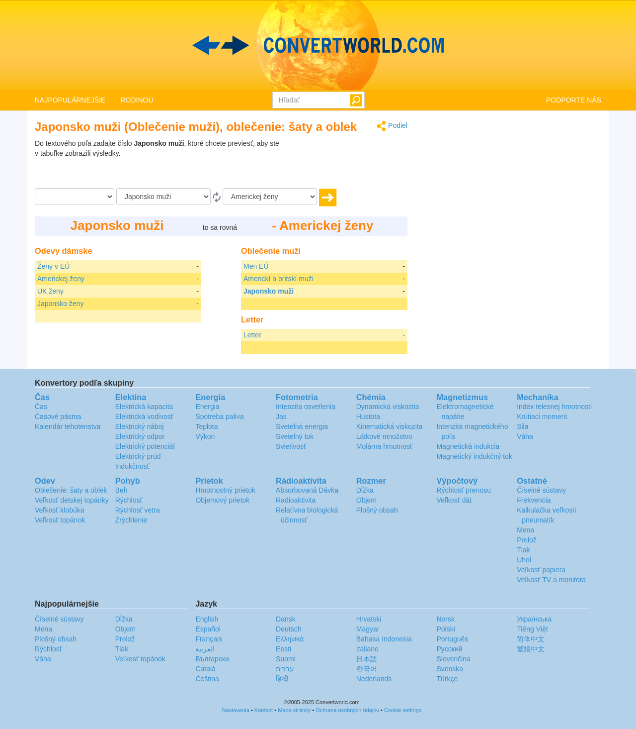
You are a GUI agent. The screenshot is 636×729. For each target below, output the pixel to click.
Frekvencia (534, 500)
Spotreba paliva (219, 416)
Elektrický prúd (138, 456)
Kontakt (263, 710)
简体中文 (531, 639)
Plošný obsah (377, 510)
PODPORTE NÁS (573, 100)
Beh (121, 490)
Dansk (286, 619)
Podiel (392, 126)
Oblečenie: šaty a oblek (71, 490)
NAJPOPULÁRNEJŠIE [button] (70, 100)
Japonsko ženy (60, 304)
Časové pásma (58, 416)
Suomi (286, 659)
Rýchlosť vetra (137, 510)
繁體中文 (531, 649)
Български (212, 659)
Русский (449, 649)
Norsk (445, 619)
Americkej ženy (60, 279)
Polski (445, 629)
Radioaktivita (296, 500)
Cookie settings (402, 710)
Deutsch (288, 629)
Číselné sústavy (541, 490)
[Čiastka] (74, 196)
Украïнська (534, 619)
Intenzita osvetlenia (305, 407)
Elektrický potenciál (145, 446)
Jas (281, 416)
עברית (285, 669)
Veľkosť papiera (541, 570)
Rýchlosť (129, 500)
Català (205, 669)
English (206, 619)
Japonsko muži (268, 291)
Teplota (206, 426)
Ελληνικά (290, 639)
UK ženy (50, 291)
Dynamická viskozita (387, 407)
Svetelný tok (295, 436)
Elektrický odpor (140, 436)
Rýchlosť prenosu (463, 490)
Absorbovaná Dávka (307, 490)
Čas (41, 407)
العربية (205, 649)
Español (208, 629)
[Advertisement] (345, 163)
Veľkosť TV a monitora (551, 580)
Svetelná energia (302, 426)
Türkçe (447, 679)
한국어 (366, 669)
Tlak (523, 550)
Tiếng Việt (532, 629)
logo (318, 45)
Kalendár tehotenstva (67, 426)
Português (452, 639)
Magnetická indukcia (467, 446)
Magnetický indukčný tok (474, 456)
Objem (366, 500)
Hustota (368, 416)
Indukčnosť (132, 466)
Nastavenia (235, 710)
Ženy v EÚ (53, 266)
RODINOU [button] (136, 100)
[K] (270, 196)
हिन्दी (282, 679)
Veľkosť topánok (60, 520)
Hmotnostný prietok (225, 490)
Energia (207, 407)
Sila (522, 426)
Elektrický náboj (139, 426)
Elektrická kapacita (144, 407)
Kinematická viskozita (389, 426)
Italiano (367, 649)
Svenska (449, 669)
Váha (525, 436)
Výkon (205, 436)
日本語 (366, 659)
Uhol (524, 560)
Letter (252, 335)
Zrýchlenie (131, 520)
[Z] (163, 196)
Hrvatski (369, 619)
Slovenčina (453, 659)
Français (208, 639)
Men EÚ (256, 266)
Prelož (527, 540)
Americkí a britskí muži (278, 279)
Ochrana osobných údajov (347, 710)
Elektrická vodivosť (144, 416)
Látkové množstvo (384, 436)
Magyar (368, 629)
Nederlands (374, 679)
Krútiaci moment (542, 416)
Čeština (207, 679)
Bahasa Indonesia (384, 639)
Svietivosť (291, 446)
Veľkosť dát (454, 500)
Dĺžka (365, 490)
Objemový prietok (222, 500)
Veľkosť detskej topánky (72, 500)
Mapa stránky (294, 710)
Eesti (283, 649)
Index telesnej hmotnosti (554, 407)
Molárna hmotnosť (384, 446)
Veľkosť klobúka (59, 510)
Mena (525, 530)
